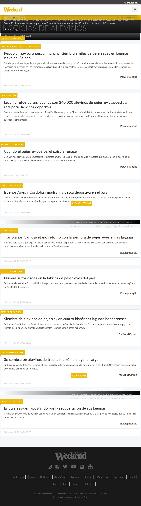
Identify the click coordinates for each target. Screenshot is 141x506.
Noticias (44, 477)
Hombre (88, 477)
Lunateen (75, 484)
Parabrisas (102, 477)
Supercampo (119, 477)
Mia (64, 484)
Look (133, 477)
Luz (55, 484)
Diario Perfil (18, 477)
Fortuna (75, 477)
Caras (32, 477)
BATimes (89, 484)
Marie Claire (60, 477)
